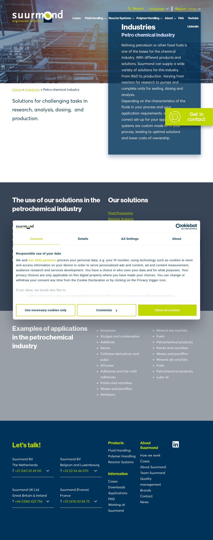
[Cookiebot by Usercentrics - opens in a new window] (179, 227)
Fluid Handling (94, 18)
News (144, 502)
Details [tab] (83, 238)
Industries (32, 89)
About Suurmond (153, 467)
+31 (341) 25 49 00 (28, 471)
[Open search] (137, 8)
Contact (146, 496)
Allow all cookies (167, 310)
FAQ (181, 18)
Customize (106, 310)
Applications (117, 493)
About (169, 18)
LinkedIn (193, 26)
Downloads (116, 487)
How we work (150, 455)
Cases (76, 18)
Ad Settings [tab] (130, 238)
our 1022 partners (42, 260)
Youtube (193, 18)
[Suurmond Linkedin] (186, 444)
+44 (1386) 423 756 (28, 501)
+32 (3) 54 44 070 (75, 471)
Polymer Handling (147, 18)
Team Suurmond (152, 473)
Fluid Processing (120, 213)
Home (16, 89)
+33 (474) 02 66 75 (76, 501)
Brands (145, 490)
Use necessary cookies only (45, 310)
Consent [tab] (36, 238)
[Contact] (189, 117)
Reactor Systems (120, 18)
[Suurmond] (37, 21)
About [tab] (176, 238)
